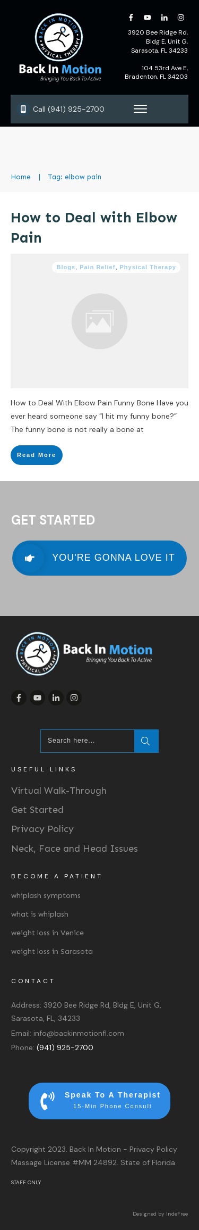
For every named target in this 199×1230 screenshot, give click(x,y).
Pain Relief (97, 267)
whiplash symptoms (46, 895)
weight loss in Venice (47, 932)
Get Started (37, 810)
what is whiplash (39, 914)
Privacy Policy (42, 829)
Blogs (65, 267)
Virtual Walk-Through (59, 790)
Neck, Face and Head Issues (74, 848)
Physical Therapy (148, 267)
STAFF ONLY (26, 1182)
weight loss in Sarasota (52, 951)
